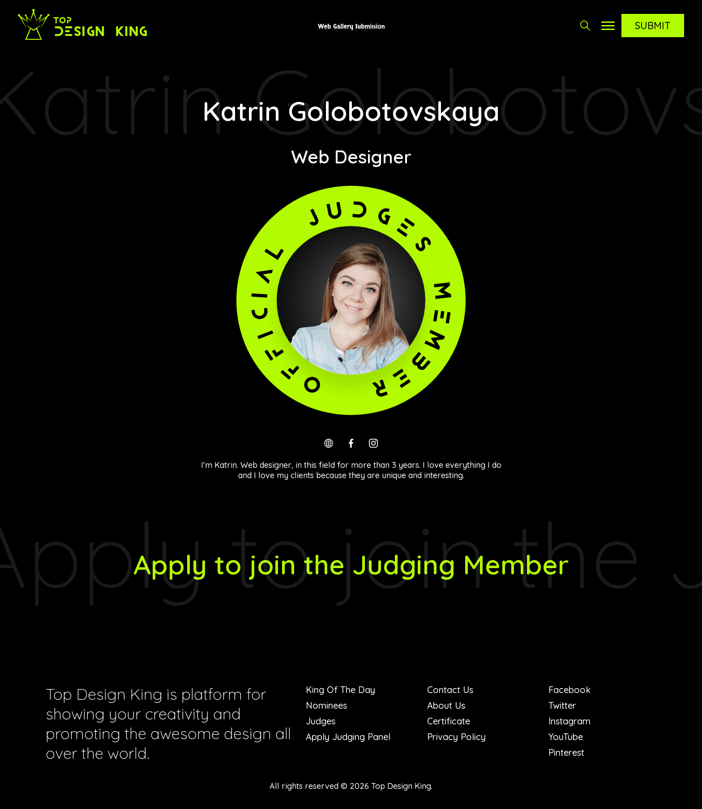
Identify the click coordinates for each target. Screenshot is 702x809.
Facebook (569, 689)
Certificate (448, 721)
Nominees (326, 705)
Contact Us (450, 689)
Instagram (569, 721)
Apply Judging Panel (348, 736)
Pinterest (566, 752)
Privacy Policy (456, 736)
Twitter (562, 705)
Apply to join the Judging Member (351, 564)
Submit (653, 25)
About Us (446, 705)
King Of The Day (340, 689)
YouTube (565, 736)
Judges (320, 721)
